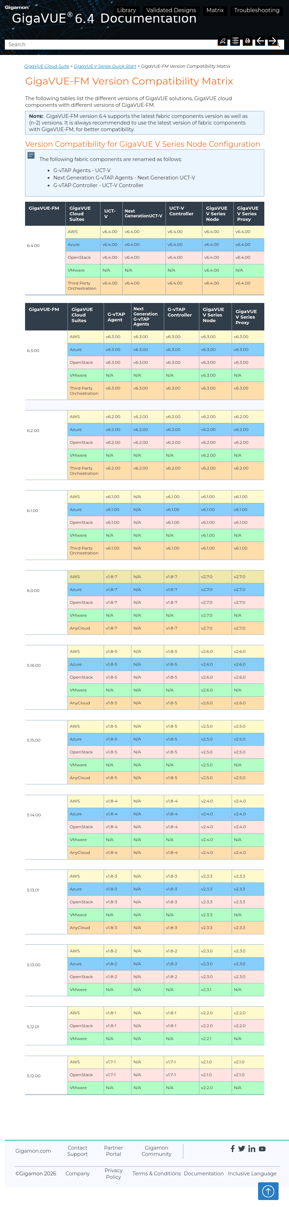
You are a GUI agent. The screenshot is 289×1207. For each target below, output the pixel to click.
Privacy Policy (113, 1173)
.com (33, 1151)
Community (156, 1151)
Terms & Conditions (157, 1173)
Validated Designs (171, 10)
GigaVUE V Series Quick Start (105, 66)
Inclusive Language (252, 1173)
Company (77, 1173)
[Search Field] (144, 45)
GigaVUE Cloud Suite (46, 66)
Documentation (204, 1173)
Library (126, 10)
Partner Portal (113, 1151)
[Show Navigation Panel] (280, 19)
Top (268, 1191)
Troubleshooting (257, 10)
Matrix (215, 10)
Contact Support (77, 1151)
